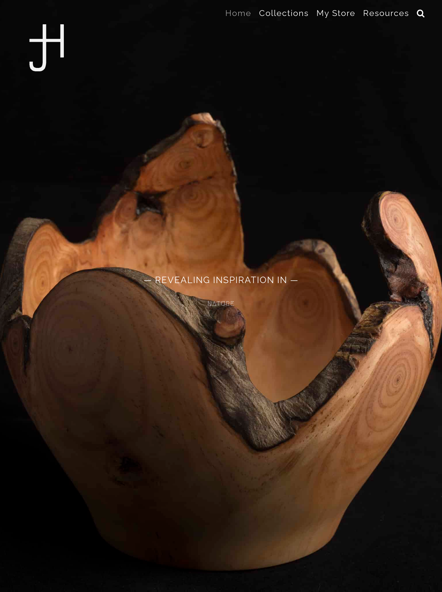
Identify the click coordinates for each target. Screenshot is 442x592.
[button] (421, 13)
